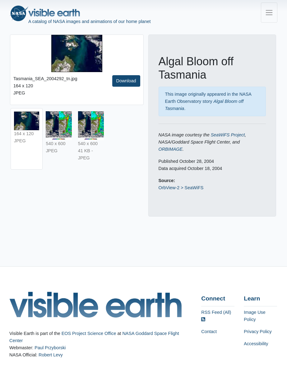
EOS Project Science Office (89, 333)
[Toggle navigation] (269, 12)
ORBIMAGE (171, 149)
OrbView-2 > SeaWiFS (181, 187)
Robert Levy (51, 354)
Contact (209, 331)
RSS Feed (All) (216, 316)
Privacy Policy (258, 331)
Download (126, 80)
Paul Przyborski (50, 347)
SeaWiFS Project (228, 134)
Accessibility (256, 343)
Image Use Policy (255, 316)
